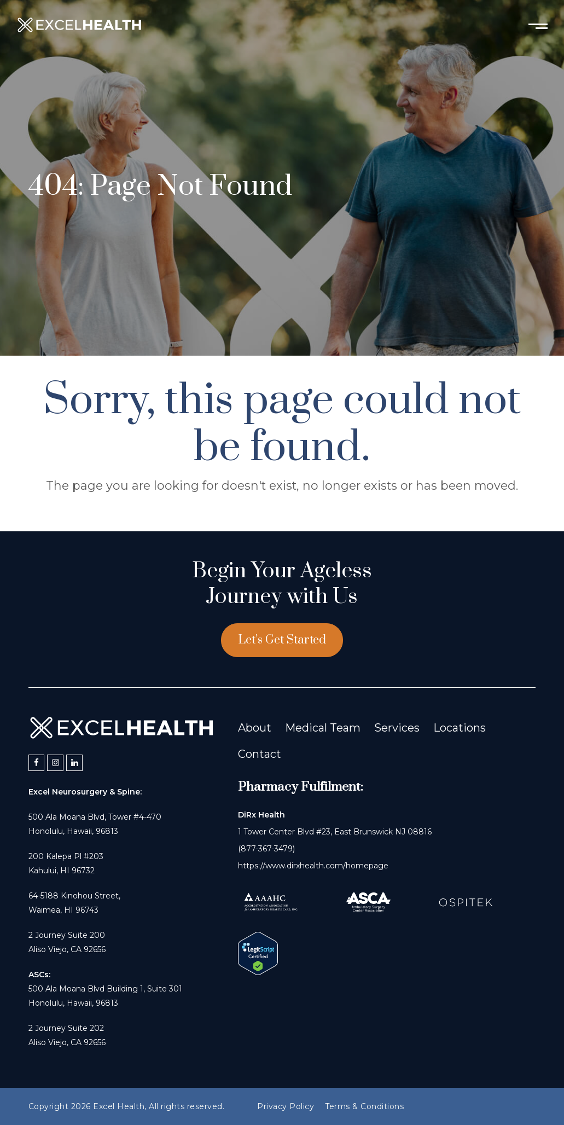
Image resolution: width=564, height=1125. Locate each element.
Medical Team (323, 727)
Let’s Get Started (282, 640)
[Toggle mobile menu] (538, 25)
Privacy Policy (285, 1106)
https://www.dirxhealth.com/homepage (313, 866)
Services (397, 727)
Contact (259, 754)
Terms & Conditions (364, 1106)
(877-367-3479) (266, 849)
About (254, 727)
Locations (459, 727)
